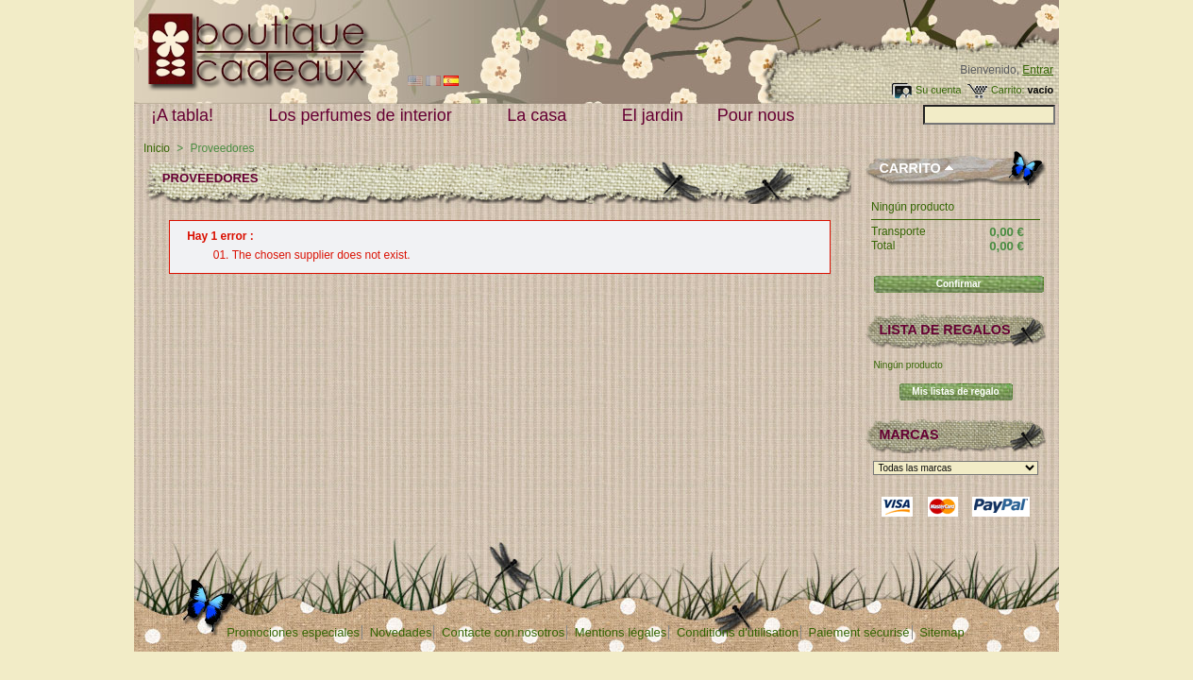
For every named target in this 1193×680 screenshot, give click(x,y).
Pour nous (760, 116)
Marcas (908, 434)
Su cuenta (939, 89)
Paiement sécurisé (859, 632)
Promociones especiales (293, 632)
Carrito (909, 168)
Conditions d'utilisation (737, 632)
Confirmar (959, 284)
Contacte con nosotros (503, 632)
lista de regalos (944, 329)
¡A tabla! (186, 116)
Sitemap (942, 632)
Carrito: (1007, 89)
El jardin (652, 115)
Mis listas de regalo (955, 391)
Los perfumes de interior (365, 116)
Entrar (1037, 69)
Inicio (156, 148)
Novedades (401, 632)
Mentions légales (621, 632)
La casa (541, 116)
